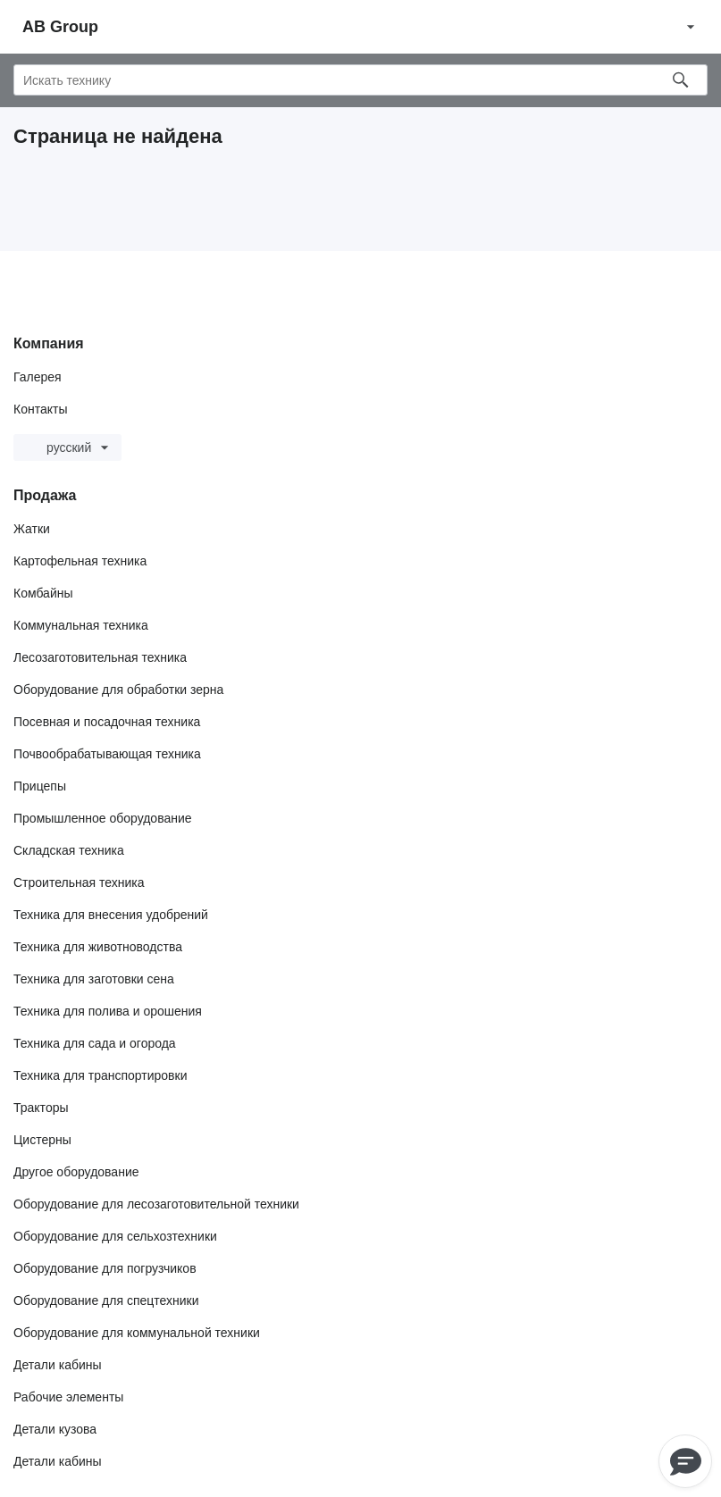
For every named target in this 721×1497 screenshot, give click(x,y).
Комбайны (43, 593)
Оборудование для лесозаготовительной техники (156, 1204)
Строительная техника (78, 882)
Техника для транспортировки (100, 1075)
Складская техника (68, 850)
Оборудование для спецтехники (106, 1300)
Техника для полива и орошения (107, 1011)
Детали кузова (54, 1429)
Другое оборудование (76, 1172)
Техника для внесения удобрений (110, 914)
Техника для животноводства (97, 947)
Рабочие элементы (68, 1397)
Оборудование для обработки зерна (118, 689)
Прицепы (39, 786)
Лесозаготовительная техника (100, 657)
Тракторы (41, 1107)
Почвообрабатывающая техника (107, 754)
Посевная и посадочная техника (106, 722)
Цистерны (42, 1140)
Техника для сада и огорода (94, 1043)
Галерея (37, 377)
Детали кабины (57, 1365)
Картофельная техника (80, 561)
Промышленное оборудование (102, 818)
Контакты (40, 409)
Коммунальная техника (80, 625)
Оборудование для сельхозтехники (115, 1236)
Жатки (31, 529)
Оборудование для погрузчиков (105, 1268)
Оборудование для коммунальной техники (136, 1333)
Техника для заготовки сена (93, 979)
